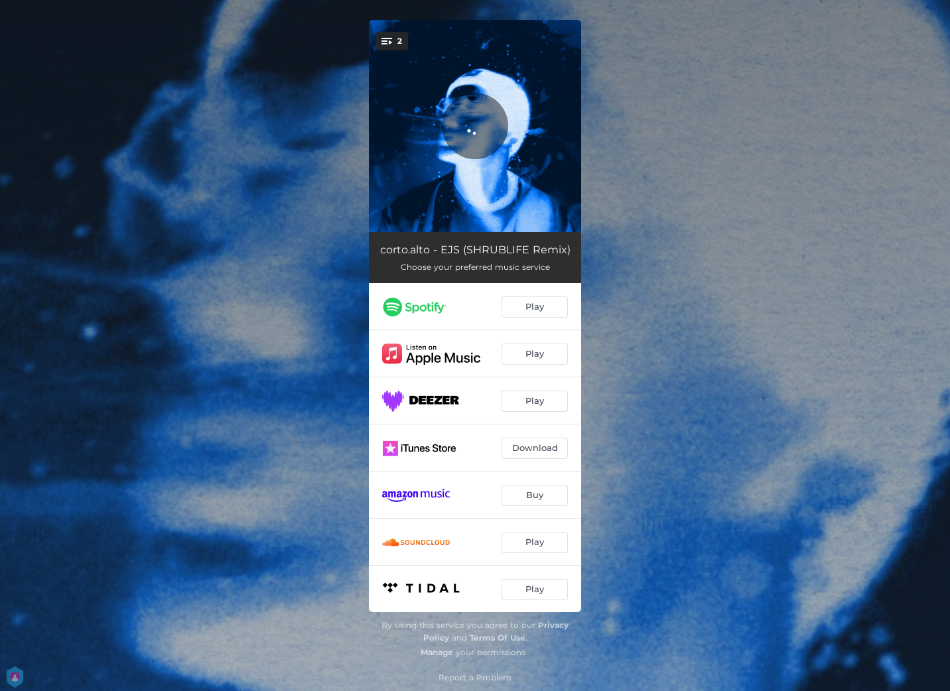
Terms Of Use (497, 638)
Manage (437, 652)
